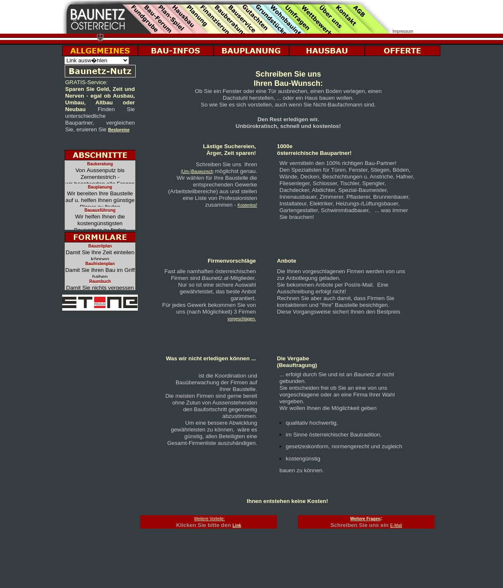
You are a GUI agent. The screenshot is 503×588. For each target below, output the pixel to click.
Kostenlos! (247, 205)
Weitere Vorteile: (209, 518)
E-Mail (396, 525)
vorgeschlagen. (241, 319)
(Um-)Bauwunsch (197, 171)
